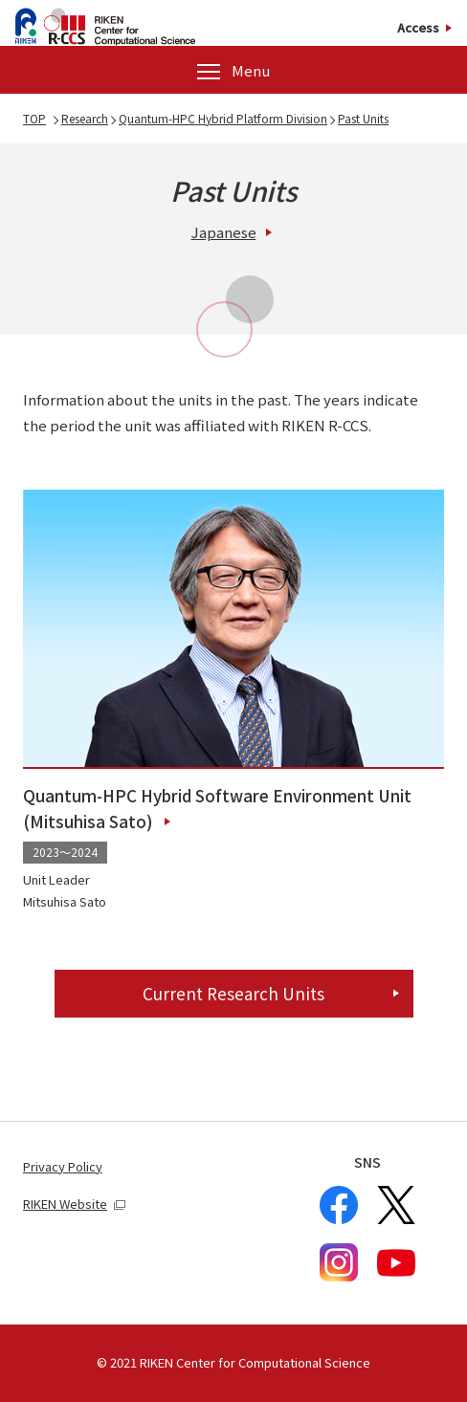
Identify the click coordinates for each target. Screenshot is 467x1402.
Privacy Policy (62, 1166)
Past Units (363, 118)
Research (84, 118)
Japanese (223, 232)
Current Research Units (233, 993)
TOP (34, 118)
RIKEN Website (74, 1203)
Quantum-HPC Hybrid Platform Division (223, 118)
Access (418, 28)
